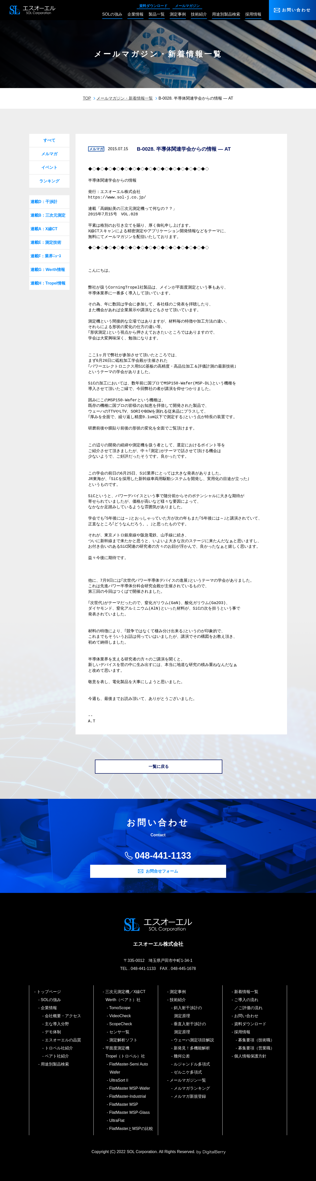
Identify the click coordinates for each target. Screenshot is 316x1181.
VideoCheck (120, 1016)
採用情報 (242, 1032)
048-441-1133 (163, 855)
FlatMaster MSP (124, 1104)
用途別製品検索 (55, 1064)
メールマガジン (187, 6)
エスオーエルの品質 (63, 1040)
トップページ (49, 992)
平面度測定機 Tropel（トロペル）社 (125, 1052)
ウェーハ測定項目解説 (194, 1040)
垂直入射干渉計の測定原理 (190, 1028)
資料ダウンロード (153, 6)
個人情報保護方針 (250, 1056)
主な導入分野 (57, 1024)
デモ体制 (53, 1032)
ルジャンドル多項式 (192, 1064)
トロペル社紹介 (59, 1048)
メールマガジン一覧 (188, 1080)
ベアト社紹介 (57, 1056)
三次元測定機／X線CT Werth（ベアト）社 (127, 996)
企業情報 (49, 1008)
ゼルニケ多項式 (188, 1072)
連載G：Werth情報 (47, 269)
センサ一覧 (119, 1032)
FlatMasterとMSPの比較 (131, 1128)
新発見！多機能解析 (192, 1048)
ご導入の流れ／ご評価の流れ (248, 1004)
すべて (49, 140)
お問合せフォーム (162, 871)
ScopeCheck (121, 1024)
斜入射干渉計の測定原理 (188, 1012)
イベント (49, 167)
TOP (87, 98)
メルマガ (49, 154)
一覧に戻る (159, 766)
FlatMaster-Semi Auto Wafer (129, 1068)
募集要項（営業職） (256, 1048)
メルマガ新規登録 (190, 1096)
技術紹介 (178, 1000)
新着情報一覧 (246, 992)
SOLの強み (51, 1000)
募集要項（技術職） (256, 1040)
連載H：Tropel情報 (48, 283)
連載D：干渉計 (44, 202)
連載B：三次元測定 (48, 215)
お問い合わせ (296, 10)
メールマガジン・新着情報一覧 (124, 98)
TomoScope (120, 1008)
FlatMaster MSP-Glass (130, 1112)
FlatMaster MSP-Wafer (130, 1088)
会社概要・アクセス (63, 1016)
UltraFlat (117, 1120)
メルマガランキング (192, 1088)
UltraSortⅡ (119, 1080)
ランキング (49, 181)
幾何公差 (182, 1056)
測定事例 (178, 992)
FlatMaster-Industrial (128, 1096)
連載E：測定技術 (45, 242)
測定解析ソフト (123, 1040)
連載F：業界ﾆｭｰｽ (45, 256)
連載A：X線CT (44, 229)
